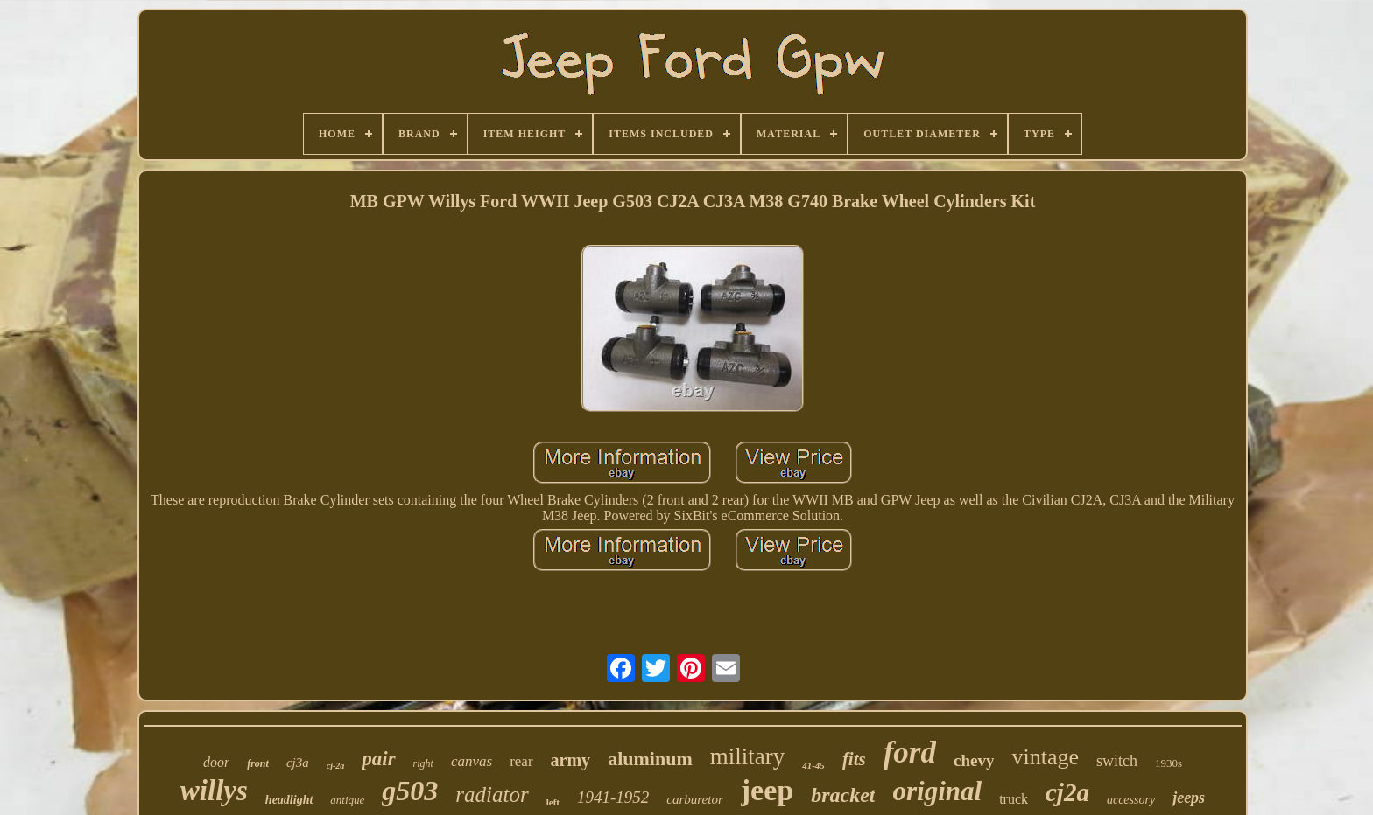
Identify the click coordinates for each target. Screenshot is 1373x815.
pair (378, 759)
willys (214, 790)
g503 (410, 790)
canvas (471, 761)
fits (854, 759)
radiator (491, 794)
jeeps (1188, 797)
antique (347, 799)
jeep (767, 790)
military (747, 756)
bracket (843, 795)
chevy (974, 760)
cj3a (297, 763)
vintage (1045, 757)
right (423, 763)
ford (910, 752)
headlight (289, 799)
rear (521, 761)
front (258, 763)
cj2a (1067, 792)
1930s (1168, 763)
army (571, 760)
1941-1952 (613, 797)
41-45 (813, 765)
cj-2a (336, 765)
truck (1013, 798)
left (553, 802)
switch (1116, 761)
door (216, 762)
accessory (1131, 799)
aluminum (650, 759)
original (937, 791)
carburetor (694, 799)
